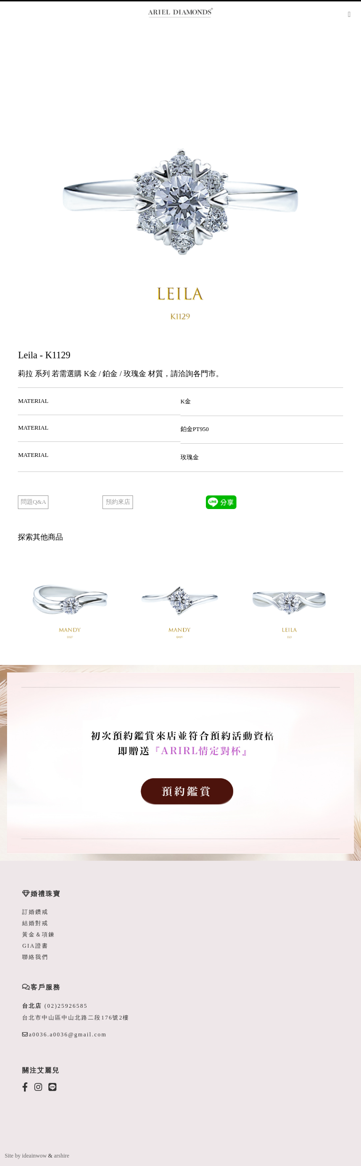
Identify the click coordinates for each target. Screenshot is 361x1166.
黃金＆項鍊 (38, 934)
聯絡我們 (35, 957)
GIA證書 (35, 945)
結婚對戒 (35, 923)
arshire (62, 1155)
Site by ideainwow (26, 1155)
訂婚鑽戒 (35, 912)
